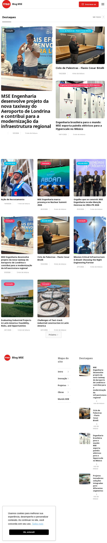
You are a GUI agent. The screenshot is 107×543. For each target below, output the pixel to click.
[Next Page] (53, 335)
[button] (103, 4)
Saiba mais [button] (37, 524)
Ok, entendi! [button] (29, 532)
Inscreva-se (90, 4)
